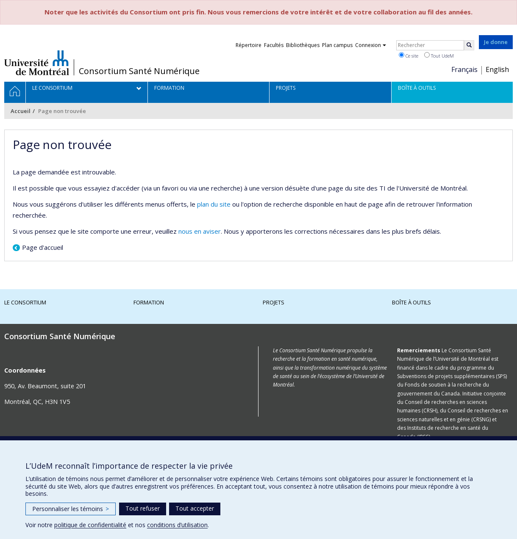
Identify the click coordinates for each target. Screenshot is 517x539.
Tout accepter (194, 508)
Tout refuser (142, 508)
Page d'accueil (42, 247)
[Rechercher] (469, 45)
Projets (273, 302)
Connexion (370, 45)
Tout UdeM (439, 55)
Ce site (408, 55)
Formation (148, 302)
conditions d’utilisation (177, 525)
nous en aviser (199, 231)
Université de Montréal (36, 62)
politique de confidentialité (90, 525)
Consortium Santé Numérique (139, 71)
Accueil (21, 111)
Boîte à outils (411, 302)
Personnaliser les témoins (70, 509)
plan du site (214, 204)
